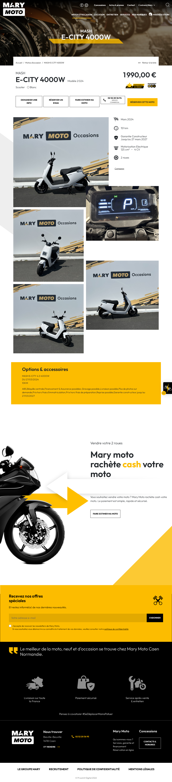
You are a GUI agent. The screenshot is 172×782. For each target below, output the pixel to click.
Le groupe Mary (29, 769)
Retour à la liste (147, 62)
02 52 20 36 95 (80, 736)
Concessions (100, 5)
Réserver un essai (56, 101)
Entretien (112, 14)
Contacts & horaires (150, 743)
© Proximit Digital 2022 (86, 778)
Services (125, 14)
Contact (131, 5)
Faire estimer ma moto (84, 101)
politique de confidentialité (116, 629)
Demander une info (29, 101)
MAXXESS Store (161, 14)
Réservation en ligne (123, 749)
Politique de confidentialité (98, 769)
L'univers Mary (145, 5)
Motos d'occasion (82, 14)
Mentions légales (141, 769)
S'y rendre (51, 746)
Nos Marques (139, 14)
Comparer (119, 168)
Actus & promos (116, 5)
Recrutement (59, 769)
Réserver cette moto (142, 102)
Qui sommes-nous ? (123, 739)
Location (99, 14)
